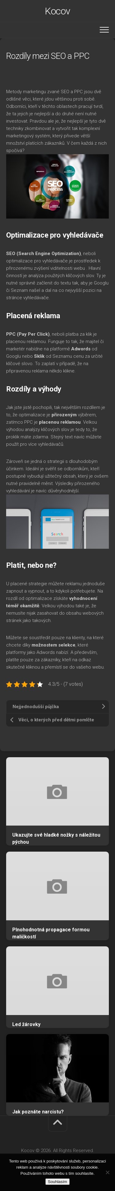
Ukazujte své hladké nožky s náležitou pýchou (56, 838)
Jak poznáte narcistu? (38, 1112)
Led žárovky (26, 1024)
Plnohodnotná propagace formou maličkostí (51, 933)
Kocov (57, 11)
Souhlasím (57, 1181)
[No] (107, 1172)
